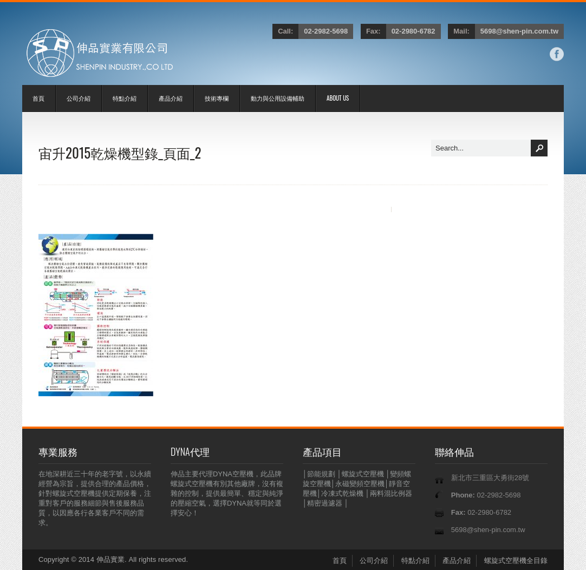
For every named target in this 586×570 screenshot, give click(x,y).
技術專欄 (217, 98)
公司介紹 (78, 98)
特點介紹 (124, 98)
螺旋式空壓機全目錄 (516, 560)
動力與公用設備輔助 (277, 98)
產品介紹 (171, 98)
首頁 (38, 98)
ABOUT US (338, 98)
